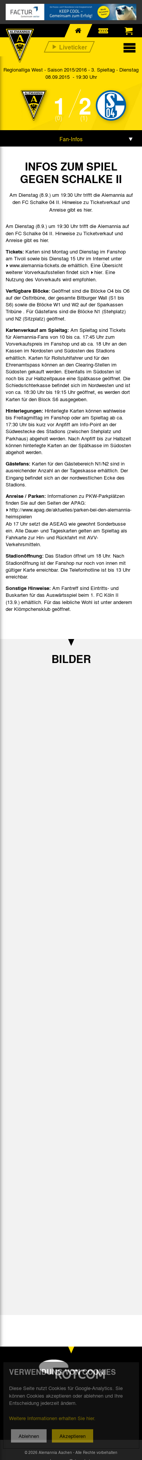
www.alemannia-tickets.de (37, 265)
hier (98, 272)
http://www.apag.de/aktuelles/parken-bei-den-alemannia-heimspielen (68, 513)
